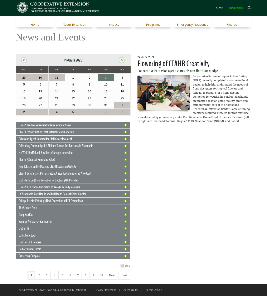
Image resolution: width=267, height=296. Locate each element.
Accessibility (130, 290)
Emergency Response (192, 24)
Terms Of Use (154, 290)
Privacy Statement (105, 290)
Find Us (232, 24)
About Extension (74, 24)
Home (34, 24)
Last (124, 275)
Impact (114, 24)
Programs (153, 24)
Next (112, 275)
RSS (127, 265)
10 (101, 275)
